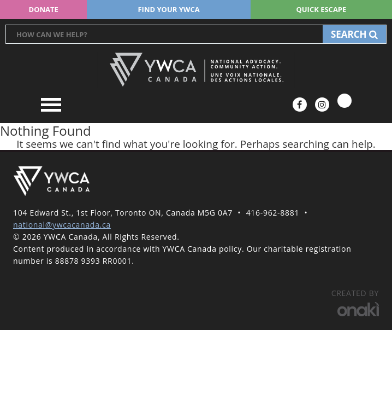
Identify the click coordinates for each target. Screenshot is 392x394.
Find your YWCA (168, 9)
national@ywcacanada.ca (62, 224)
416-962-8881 (272, 212)
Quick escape (321, 9)
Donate (43, 9)
